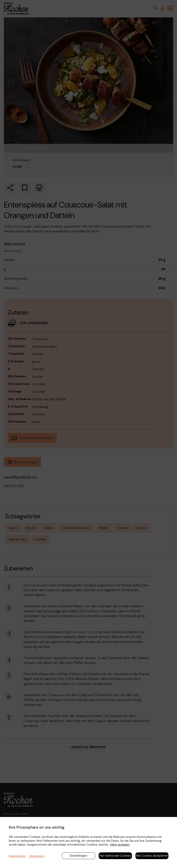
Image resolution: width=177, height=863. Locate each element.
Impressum (37, 856)
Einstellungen (78, 856)
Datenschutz (17, 856)
